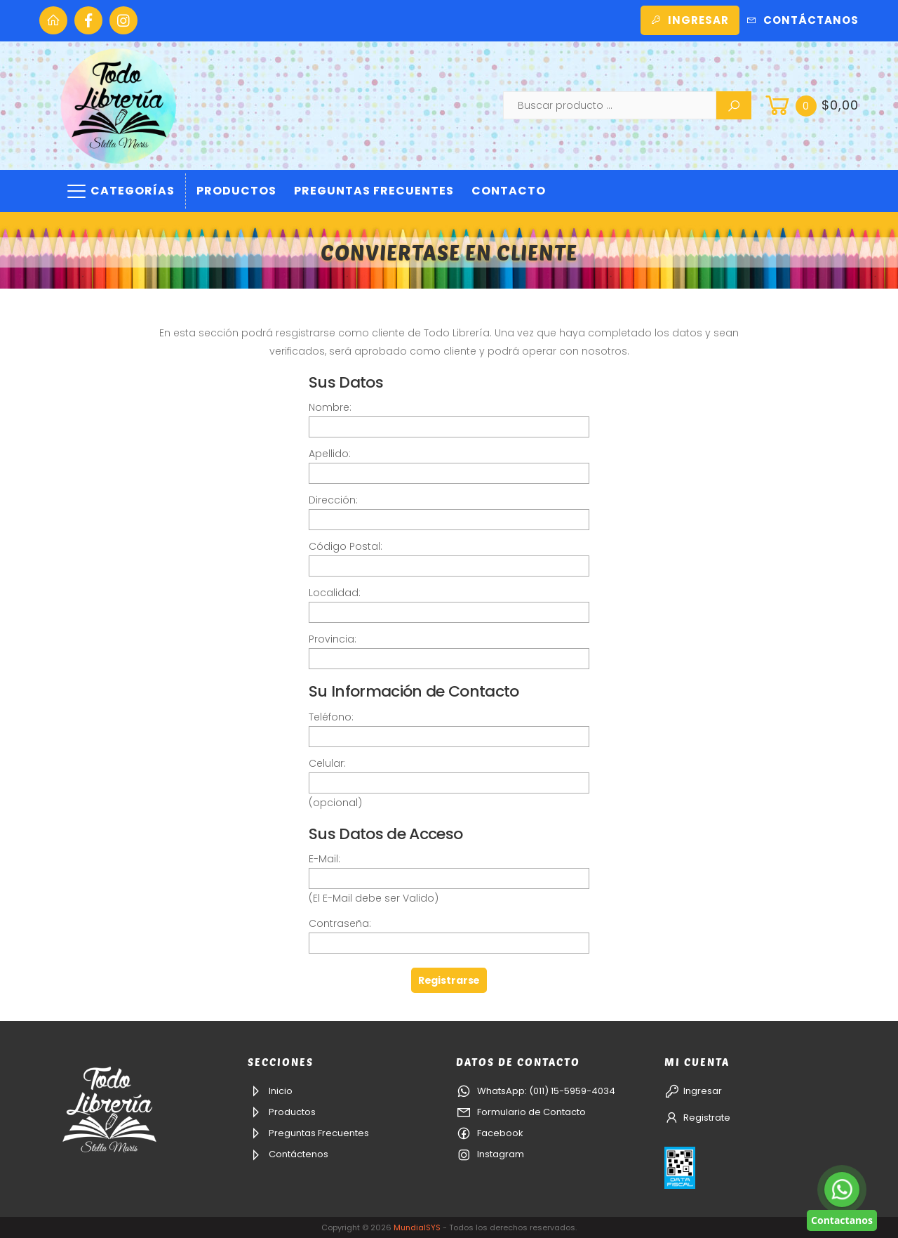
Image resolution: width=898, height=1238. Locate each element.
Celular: (327, 763)
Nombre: (330, 407)
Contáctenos (288, 1154)
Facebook (489, 1133)
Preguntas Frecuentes (374, 191)
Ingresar (690, 20)
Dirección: (333, 500)
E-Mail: (324, 859)
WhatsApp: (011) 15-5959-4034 (535, 1091)
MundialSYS (417, 1227)
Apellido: (330, 454)
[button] (810, 105)
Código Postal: (345, 546)
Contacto (508, 191)
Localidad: (335, 593)
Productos (236, 191)
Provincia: (332, 639)
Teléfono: (331, 717)
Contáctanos (802, 20)
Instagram (490, 1154)
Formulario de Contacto (521, 1112)
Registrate (697, 1117)
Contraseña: (340, 923)
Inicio (270, 1091)
